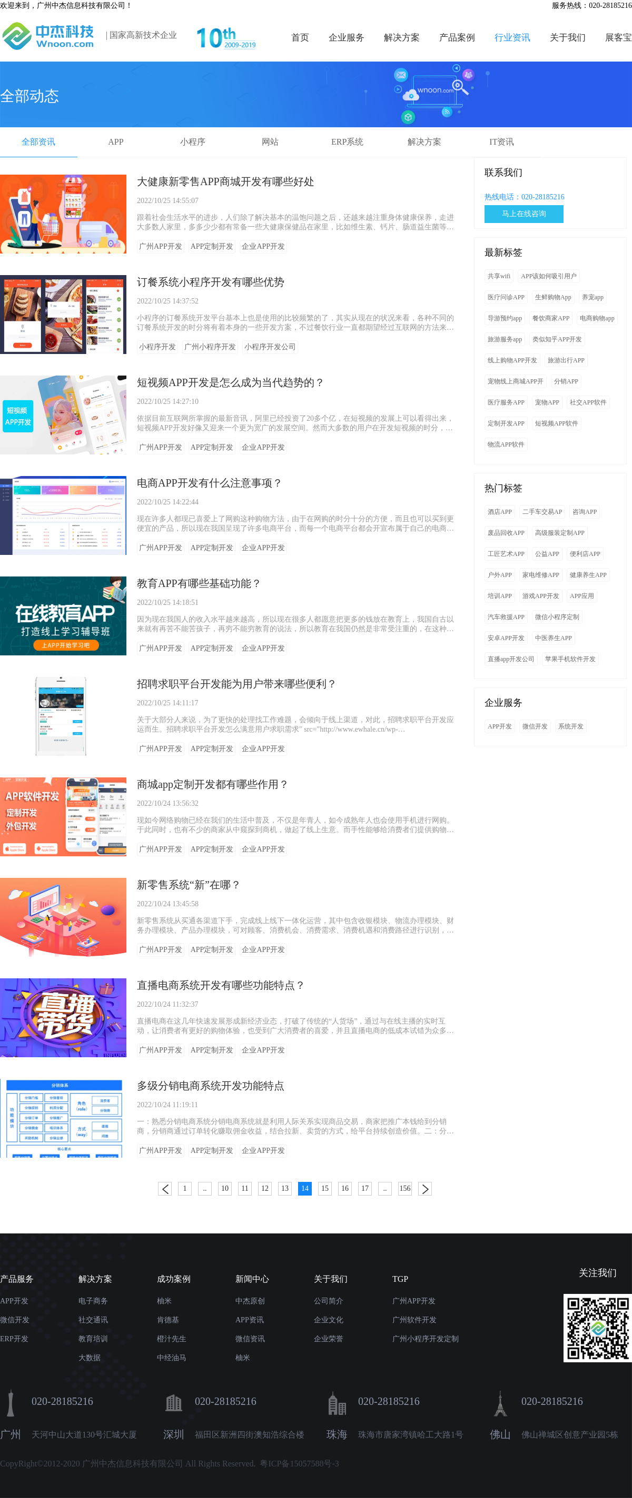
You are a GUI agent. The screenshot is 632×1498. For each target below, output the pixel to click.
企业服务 (346, 38)
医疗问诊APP (506, 297)
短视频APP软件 (556, 423)
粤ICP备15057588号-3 (299, 1463)
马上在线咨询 (524, 214)
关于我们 (568, 38)
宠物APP (547, 402)
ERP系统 (347, 141)
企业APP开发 (263, 246)
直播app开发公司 (511, 659)
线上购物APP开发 (512, 360)
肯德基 (168, 1320)
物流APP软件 (506, 444)
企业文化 (328, 1320)
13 (285, 1188)
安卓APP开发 (506, 638)
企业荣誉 (328, 1339)
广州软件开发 (414, 1320)
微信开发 (535, 726)
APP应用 (582, 596)
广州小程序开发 (210, 347)
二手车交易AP (542, 511)
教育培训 (93, 1339)
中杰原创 (250, 1301)
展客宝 (618, 38)
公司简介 (328, 1301)
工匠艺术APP (506, 554)
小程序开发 (157, 347)
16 (345, 1188)
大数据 (89, 1358)
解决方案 (402, 38)
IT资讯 (501, 141)
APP (115, 141)
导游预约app (505, 318)
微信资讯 (250, 1339)
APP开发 (500, 726)
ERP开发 (14, 1339)
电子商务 (93, 1301)
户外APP (500, 575)
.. (205, 1188)
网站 (270, 141)
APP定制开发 (212, 246)
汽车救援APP (506, 617)
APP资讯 (249, 1320)
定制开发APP (506, 423)
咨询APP (584, 511)
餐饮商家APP (550, 318)
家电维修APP (540, 575)
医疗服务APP (506, 402)
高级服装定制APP (560, 533)
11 (244, 1188)
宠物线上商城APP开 (516, 381)
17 (365, 1188)
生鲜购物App (553, 297)
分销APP (566, 381)
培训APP (500, 596)
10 (225, 1188)
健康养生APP (588, 575)
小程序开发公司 (270, 347)
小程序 (192, 141)
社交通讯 (93, 1320)
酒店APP (500, 511)
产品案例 (457, 38)
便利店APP (585, 554)
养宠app (593, 297)
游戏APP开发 (540, 596)
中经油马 (171, 1358)
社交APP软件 (588, 402)
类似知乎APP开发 (557, 339)
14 (305, 1188)
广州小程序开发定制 (425, 1339)
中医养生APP (553, 638)
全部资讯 (38, 141)
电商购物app (597, 318)
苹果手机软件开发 (570, 659)
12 (265, 1188)
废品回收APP (506, 533)
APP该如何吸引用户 (549, 276)
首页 (300, 38)
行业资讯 (512, 38)
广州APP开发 (160, 246)
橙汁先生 (171, 1339)
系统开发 (571, 726)
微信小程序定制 (557, 617)
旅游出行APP (566, 360)
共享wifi (499, 276)
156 (405, 1188)
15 (325, 1188)
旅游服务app (505, 339)
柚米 (164, 1301)
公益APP (547, 554)
